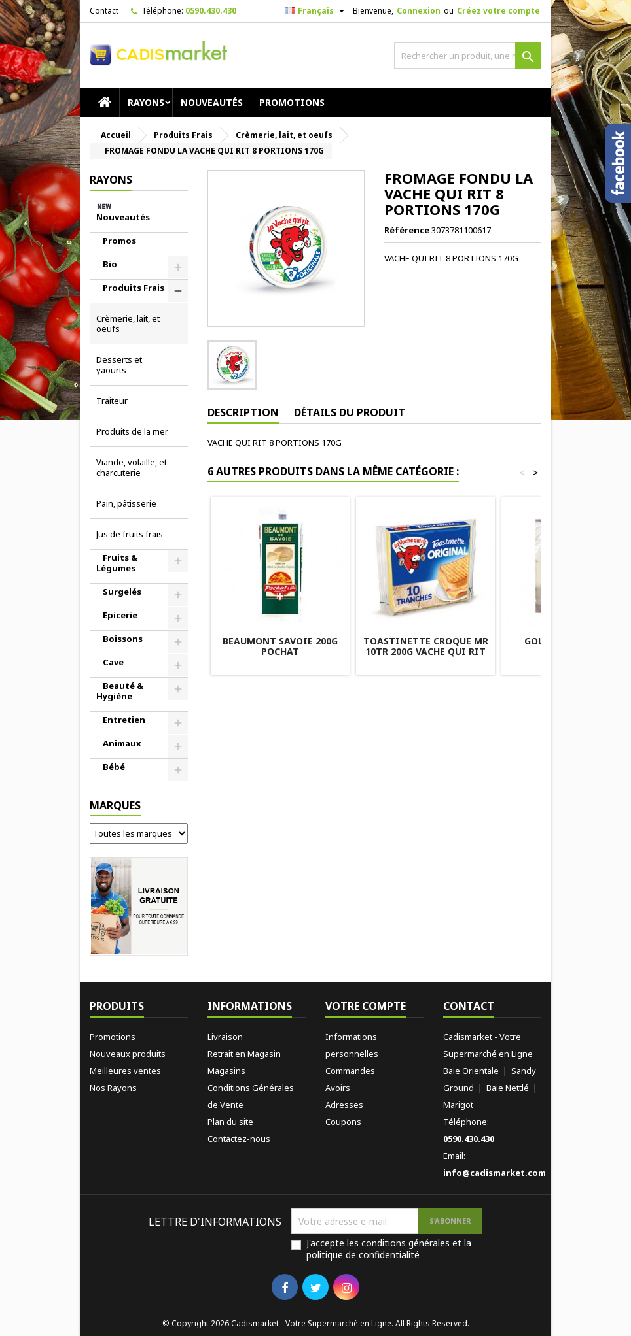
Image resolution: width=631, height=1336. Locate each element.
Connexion (419, 10)
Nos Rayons (113, 1088)
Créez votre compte (498, 10)
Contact (104, 10)
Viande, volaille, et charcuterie (131, 467)
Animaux (122, 743)
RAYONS (146, 102)
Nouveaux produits (128, 1054)
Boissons (123, 638)
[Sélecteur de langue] (316, 11)
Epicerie (120, 615)
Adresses (344, 1105)
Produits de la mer (132, 431)
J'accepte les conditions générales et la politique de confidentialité (388, 1249)
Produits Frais (133, 287)
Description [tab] (243, 412)
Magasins (226, 1071)
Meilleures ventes (125, 1071)
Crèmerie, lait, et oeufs (128, 323)
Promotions (292, 102)
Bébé (114, 767)
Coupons (343, 1121)
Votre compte (365, 1006)
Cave (113, 662)
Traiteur (112, 401)
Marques (115, 805)
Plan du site (230, 1121)
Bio (110, 264)
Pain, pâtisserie (126, 503)
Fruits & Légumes (116, 563)
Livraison (225, 1037)
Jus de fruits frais (129, 534)
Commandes (350, 1071)
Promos (119, 240)
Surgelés (122, 591)
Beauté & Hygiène (119, 691)
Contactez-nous (238, 1138)
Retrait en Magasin (244, 1054)
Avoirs (337, 1088)
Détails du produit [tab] (349, 412)
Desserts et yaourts (119, 365)
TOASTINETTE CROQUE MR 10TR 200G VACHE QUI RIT (425, 646)
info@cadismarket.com (494, 1172)
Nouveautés (212, 102)
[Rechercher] (467, 55)
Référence (406, 230)
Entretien (124, 720)
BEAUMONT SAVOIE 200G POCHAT (280, 646)
